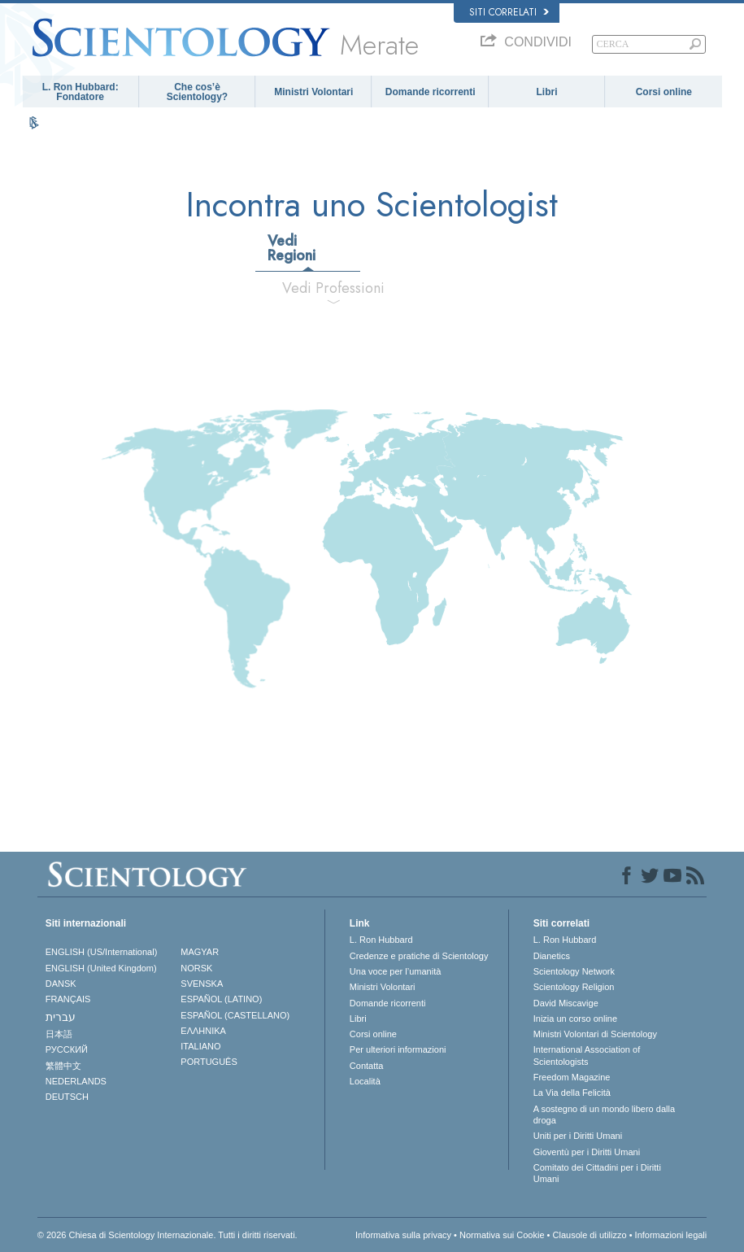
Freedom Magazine (572, 1077)
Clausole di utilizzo (590, 1235)
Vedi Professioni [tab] (333, 288)
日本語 (59, 1034)
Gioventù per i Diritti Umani (586, 1152)
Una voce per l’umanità (396, 971)
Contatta (367, 1066)
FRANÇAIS (68, 999)
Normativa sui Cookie (502, 1235)
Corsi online (664, 92)
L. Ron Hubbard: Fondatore (80, 92)
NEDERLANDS (76, 1081)
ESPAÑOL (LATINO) (221, 999)
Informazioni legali (671, 1235)
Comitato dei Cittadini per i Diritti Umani (597, 1173)
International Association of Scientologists (586, 1055)
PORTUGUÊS (209, 1062)
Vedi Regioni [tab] (291, 248)
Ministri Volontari (313, 92)
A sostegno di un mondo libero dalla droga (604, 1114)
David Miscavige (565, 1003)
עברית (61, 1016)
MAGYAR (200, 952)
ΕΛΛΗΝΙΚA (203, 1031)
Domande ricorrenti (430, 92)
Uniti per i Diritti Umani (577, 1136)
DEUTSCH (67, 1096)
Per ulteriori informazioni (398, 1049)
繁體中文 (63, 1066)
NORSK (196, 968)
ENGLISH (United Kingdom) (101, 968)
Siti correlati (509, 12)
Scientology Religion (574, 987)
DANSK (61, 983)
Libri (546, 92)
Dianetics (551, 956)
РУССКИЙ (67, 1049)
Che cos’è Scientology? (197, 92)
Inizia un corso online (575, 1018)
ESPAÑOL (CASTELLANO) (235, 1015)
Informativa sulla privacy (403, 1235)
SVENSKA (202, 983)
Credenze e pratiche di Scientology (419, 956)
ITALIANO (200, 1046)
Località (365, 1081)
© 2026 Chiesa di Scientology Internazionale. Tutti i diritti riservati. (167, 1235)
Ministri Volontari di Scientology (595, 1034)
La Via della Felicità (572, 1092)
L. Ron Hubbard (381, 939)
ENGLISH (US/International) (102, 952)
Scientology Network (574, 971)
